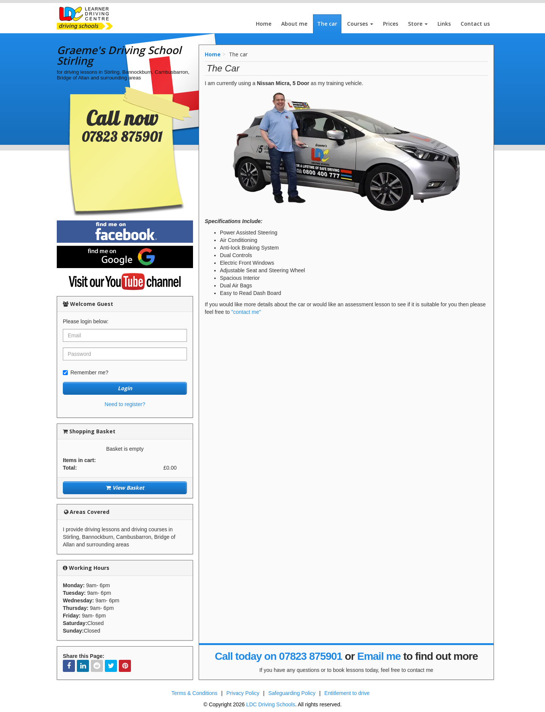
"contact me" (246, 312)
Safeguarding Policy (292, 693)
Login (125, 388)
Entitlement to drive (347, 693)
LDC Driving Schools (270, 704)
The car (327, 23)
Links (444, 23)
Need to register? (124, 404)
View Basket (125, 487)
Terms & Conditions (194, 693)
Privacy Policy (242, 693)
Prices (390, 23)
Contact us (475, 23)
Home (263, 23)
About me (294, 23)
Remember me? (85, 372)
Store (418, 23)
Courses (360, 23)
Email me (379, 656)
